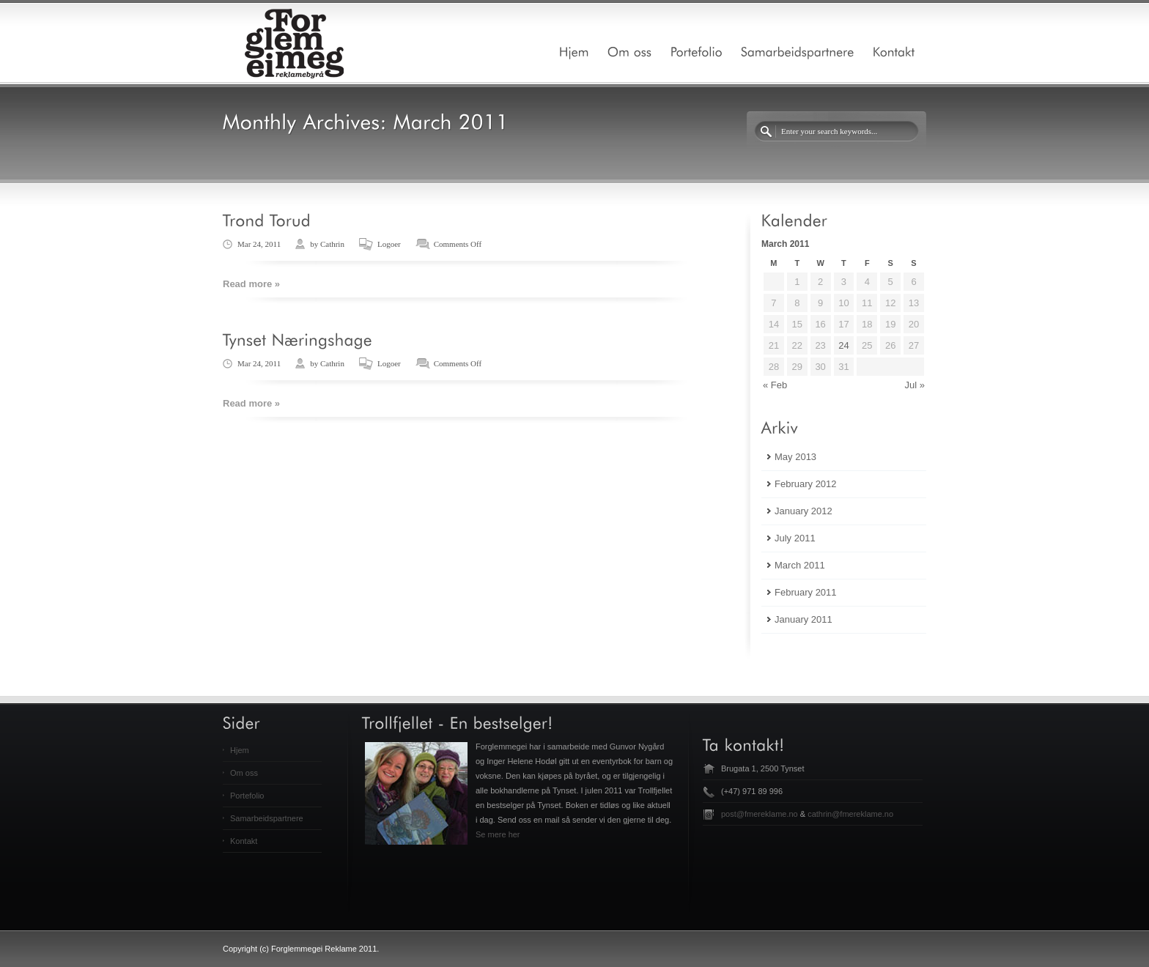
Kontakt (243, 841)
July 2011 (795, 538)
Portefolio (247, 795)
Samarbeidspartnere (266, 818)
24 (843, 345)
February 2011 (806, 592)
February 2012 (806, 483)
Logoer (389, 244)
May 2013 (795, 456)
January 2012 (803, 510)
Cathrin (332, 244)
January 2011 (803, 619)
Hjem (239, 750)
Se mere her (498, 834)
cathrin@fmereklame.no (850, 813)
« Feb (775, 384)
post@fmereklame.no (759, 813)
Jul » (915, 384)
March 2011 (800, 565)
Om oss (244, 772)
